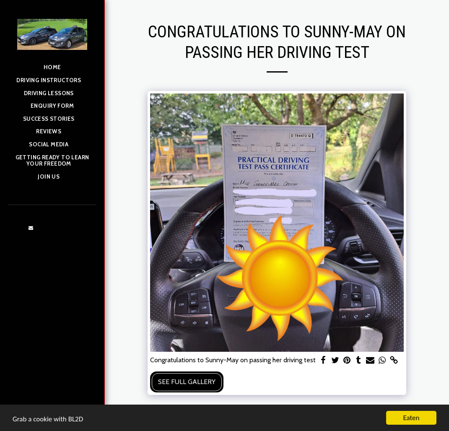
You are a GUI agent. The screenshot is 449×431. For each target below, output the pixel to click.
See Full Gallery (186, 382)
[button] (52, 81)
